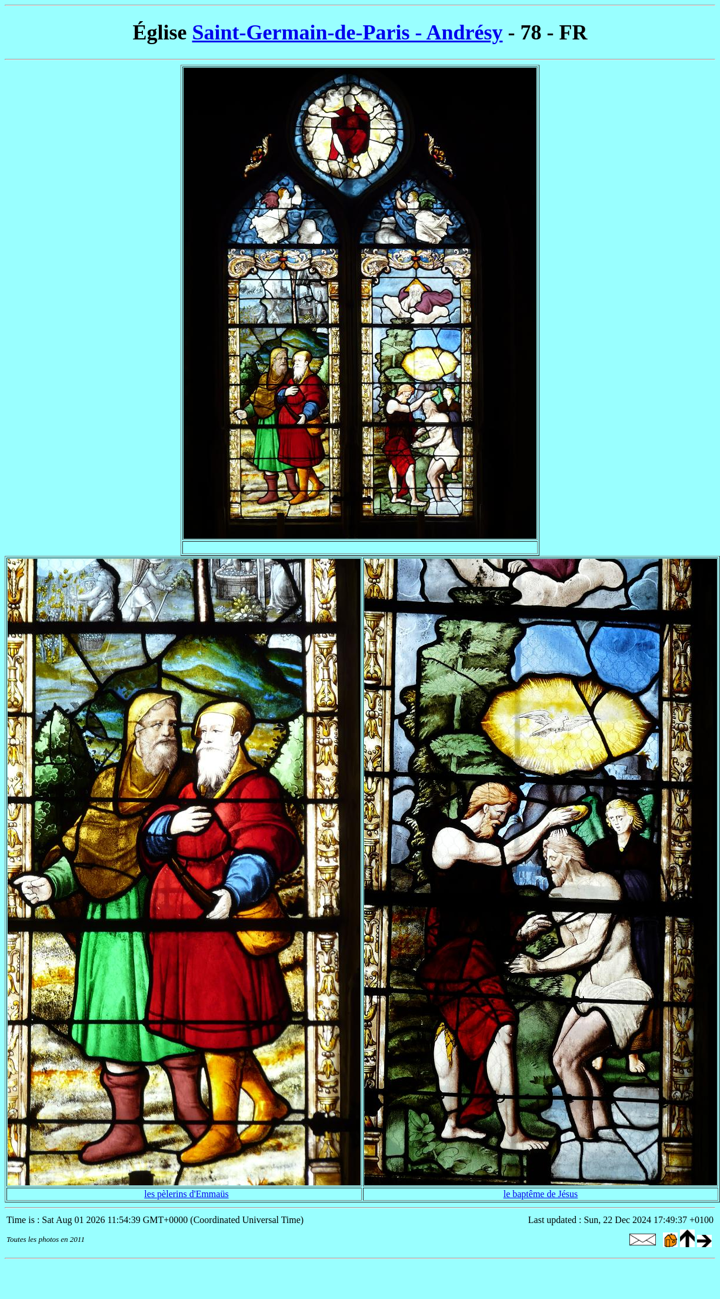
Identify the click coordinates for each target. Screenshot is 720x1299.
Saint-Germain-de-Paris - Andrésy (347, 32)
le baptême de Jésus (541, 1194)
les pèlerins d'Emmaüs (186, 1194)
